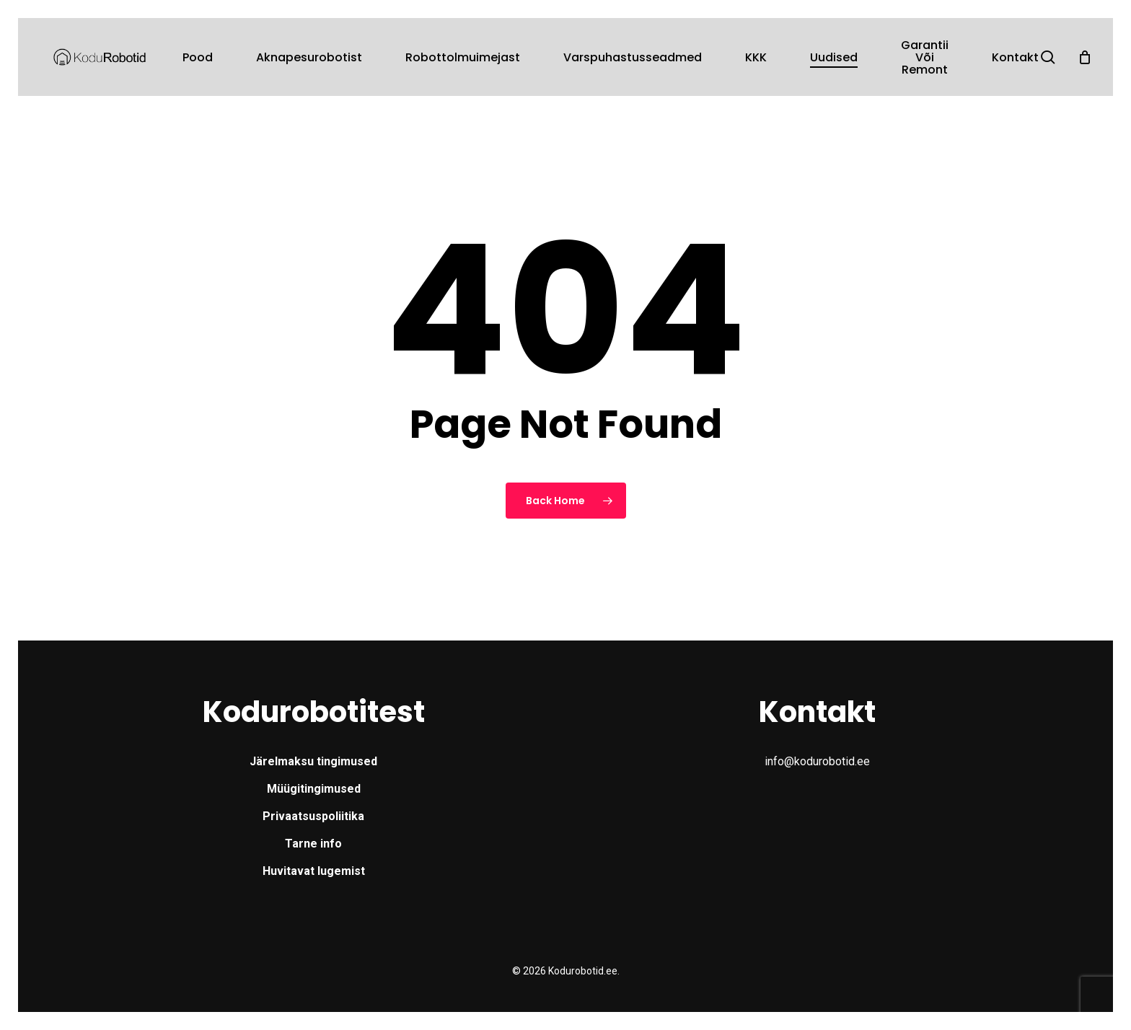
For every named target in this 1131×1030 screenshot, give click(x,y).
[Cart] (1085, 57)
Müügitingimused (314, 789)
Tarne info (313, 843)
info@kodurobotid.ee (817, 761)
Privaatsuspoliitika (313, 816)
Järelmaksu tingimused (313, 761)
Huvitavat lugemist (314, 871)
